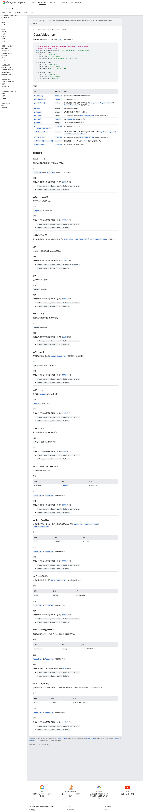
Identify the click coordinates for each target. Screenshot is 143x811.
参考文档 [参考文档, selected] (18, 13)
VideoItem (58, 96)
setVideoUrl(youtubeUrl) (43, 141)
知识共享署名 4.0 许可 (60, 738)
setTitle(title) (40, 137)
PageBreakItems (106, 103)
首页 (33, 2)
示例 (25, 13)
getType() (38, 119)
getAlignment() (40, 99)
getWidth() (38, 123)
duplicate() (38, 96)
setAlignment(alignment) (43, 127)
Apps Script (7, 8)
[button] (13, 17)
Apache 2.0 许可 (90, 738)
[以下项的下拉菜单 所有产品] (57, 2)
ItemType (58, 119)
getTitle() (38, 115)
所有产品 (52, 2)
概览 (3, 13)
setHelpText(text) (41, 132)
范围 (64, 182)
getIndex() (38, 112)
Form (59, 40)
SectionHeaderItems (71, 105)
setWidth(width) (40, 144)
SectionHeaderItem (86, 115)
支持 (32, 13)
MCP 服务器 (75, 2)
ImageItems (94, 103)
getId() (37, 108)
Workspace (15, 2)
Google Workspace (43, 30)
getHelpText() (39, 103)
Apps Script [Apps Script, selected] (42, 2)
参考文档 (64, 30)
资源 (63, 2)
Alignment (58, 99)
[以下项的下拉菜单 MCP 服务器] (81, 2)
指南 (10, 13)
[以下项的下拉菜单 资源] (67, 2)
